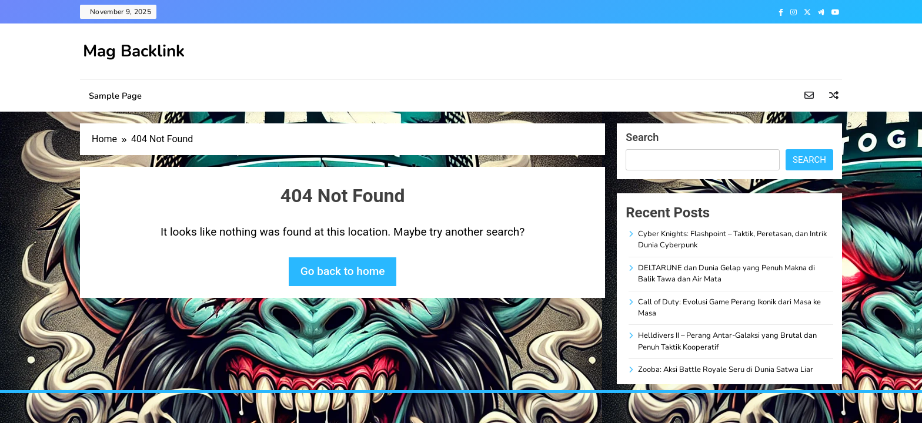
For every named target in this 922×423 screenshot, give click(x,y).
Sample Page (115, 96)
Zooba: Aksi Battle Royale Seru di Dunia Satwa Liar (725, 369)
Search (642, 137)
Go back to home (342, 271)
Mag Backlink (134, 51)
